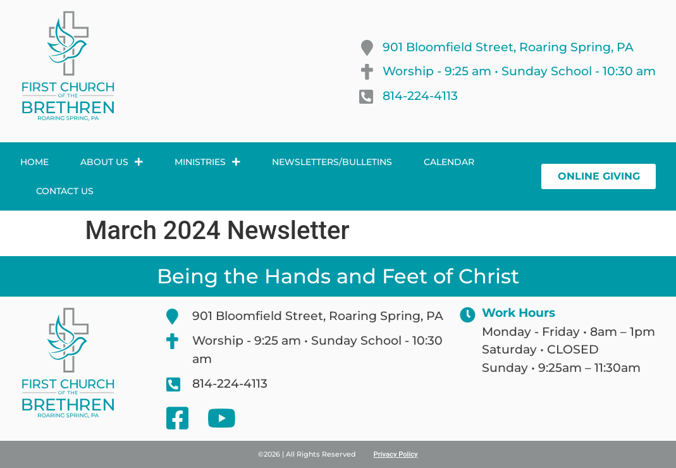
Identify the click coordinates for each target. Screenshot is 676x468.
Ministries (207, 162)
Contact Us (65, 191)
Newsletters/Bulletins (332, 162)
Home (34, 162)
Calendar (449, 162)
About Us (111, 162)
